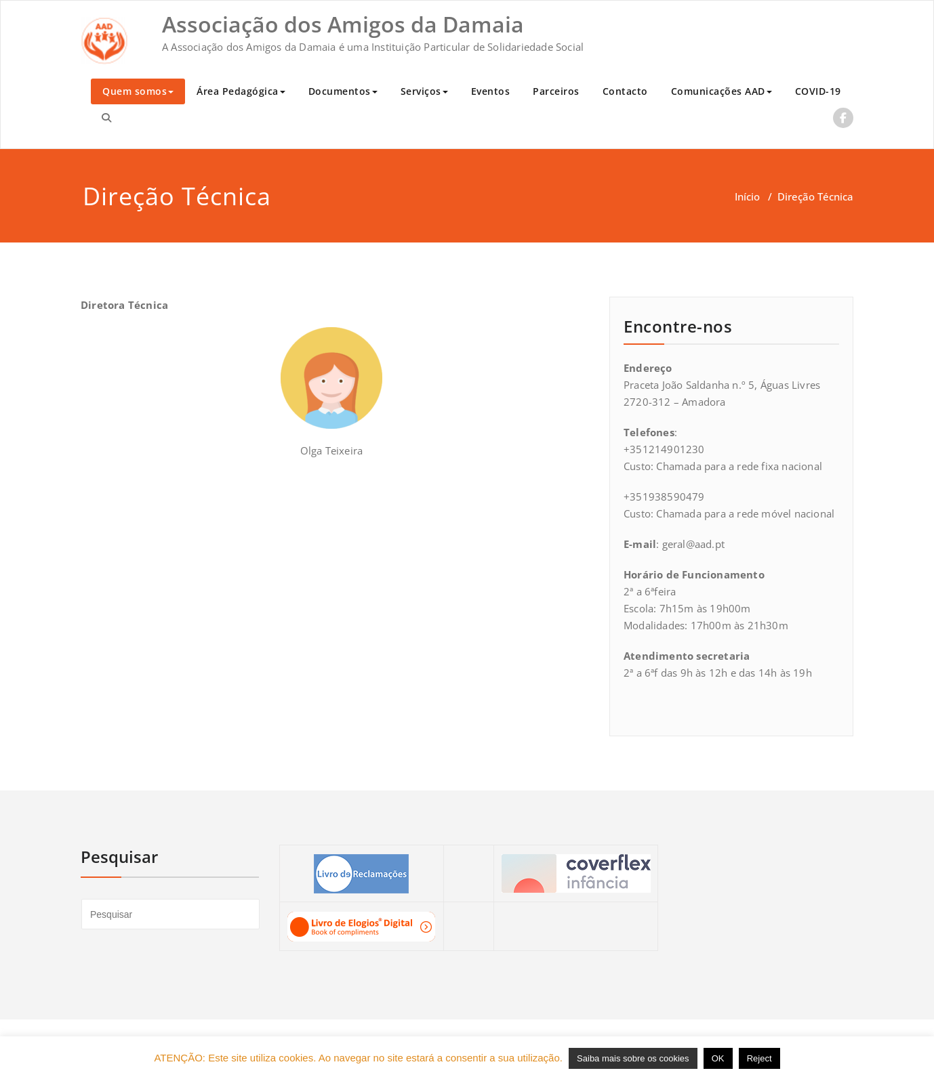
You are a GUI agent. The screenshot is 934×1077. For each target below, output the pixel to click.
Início (747, 196)
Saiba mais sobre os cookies (633, 1058)
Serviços (424, 91)
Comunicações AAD (721, 91)
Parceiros (556, 91)
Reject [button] (759, 1058)
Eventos (490, 91)
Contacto (625, 91)
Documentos (343, 91)
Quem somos (138, 91)
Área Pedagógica (241, 91)
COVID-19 (818, 91)
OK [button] (718, 1058)
